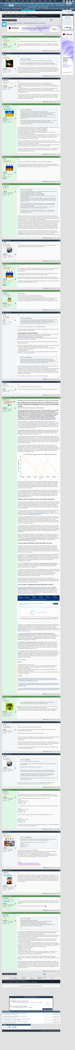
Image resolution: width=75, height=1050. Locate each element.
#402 (59, 53)
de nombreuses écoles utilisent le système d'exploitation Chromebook (39, 563)
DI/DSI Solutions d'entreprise (13, 3)
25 (58, 19)
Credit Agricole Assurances (20, 1002)
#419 (59, 896)
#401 (59, 36)
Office (59, 3)
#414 (59, 722)
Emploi (40, 1)
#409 (59, 290)
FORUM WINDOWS (6, 8)
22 (53, 19)
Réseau (42, 5)
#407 (59, 240)
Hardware (25, 5)
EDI (44, 3)
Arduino (19, 5)
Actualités (11, 978)
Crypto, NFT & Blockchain (43, 7)
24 (56, 19)
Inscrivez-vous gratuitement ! (28, 10)
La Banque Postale (17, 1007)
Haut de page (56, 1030)
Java (36, 3)
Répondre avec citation (48, 50)
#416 (59, 789)
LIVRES (66, 8)
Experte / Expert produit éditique (18, 1006)
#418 (59, 870)
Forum (5, 15)
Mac (32, 5)
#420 (59, 912)
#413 (59, 696)
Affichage (56, 34)
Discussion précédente (26, 986)
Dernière (45, 21)
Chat (27, 1)
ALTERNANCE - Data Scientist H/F (19, 1001)
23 (54, 19)
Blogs (22, 1)
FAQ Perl (25, 863)
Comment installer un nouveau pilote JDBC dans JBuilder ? (15, 1021)
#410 (59, 312)
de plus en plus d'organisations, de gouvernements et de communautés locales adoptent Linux (37, 418)
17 (44, 19)
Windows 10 (23, 15)
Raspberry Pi (37, 5)
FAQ (19, 1)
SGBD (56, 3)
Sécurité (52, 5)
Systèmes (69, 3)
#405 (59, 156)
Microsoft (32, 3)
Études (45, 1)
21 (51, 19)
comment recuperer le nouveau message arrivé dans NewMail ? (16, 1019)
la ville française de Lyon (35, 514)
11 (42, 19)
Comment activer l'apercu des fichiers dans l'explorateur (15, 1016)
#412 (59, 397)
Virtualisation (68, 5)
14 (55, 694)
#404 (59, 104)
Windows (11, 5)
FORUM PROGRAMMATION (17, 8)
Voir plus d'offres (47, 1009)
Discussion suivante (37, 986)
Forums (7, 1)
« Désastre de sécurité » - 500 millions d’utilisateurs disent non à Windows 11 (28, 23)
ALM (28, 3)
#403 (59, 78)
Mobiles (64, 3)
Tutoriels (13, 1)
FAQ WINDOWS (27, 8)
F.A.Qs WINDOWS (16, 978)
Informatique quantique (31, 7)
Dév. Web (41, 3)
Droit (50, 1)
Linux (16, 5)
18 (45, 19)
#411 (59, 381)
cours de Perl (36, 863)
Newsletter (33, 1)
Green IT (47, 5)
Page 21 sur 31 (30, 19)
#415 (59, 754)
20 (49, 19)
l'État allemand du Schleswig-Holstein (39, 513)
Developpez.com (50, 1030)
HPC (29, 5)
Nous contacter (44, 1030)
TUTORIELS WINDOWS (36, 8)
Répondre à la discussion (9, 20)
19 (47, 19)
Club (54, 1)
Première (36, 19)
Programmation (50, 3)
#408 (59, 263)
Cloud (22, 3)
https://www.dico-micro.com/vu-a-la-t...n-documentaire (30, 336)
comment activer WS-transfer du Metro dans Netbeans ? (15, 1013)
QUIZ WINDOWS (45, 8)
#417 (59, 831)
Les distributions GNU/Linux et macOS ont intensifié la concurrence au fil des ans (37, 430)
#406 (59, 184)
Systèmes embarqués (60, 5)
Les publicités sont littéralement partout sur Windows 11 (31, 642)
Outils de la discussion (48, 34)
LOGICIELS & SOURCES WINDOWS (57, 8)
